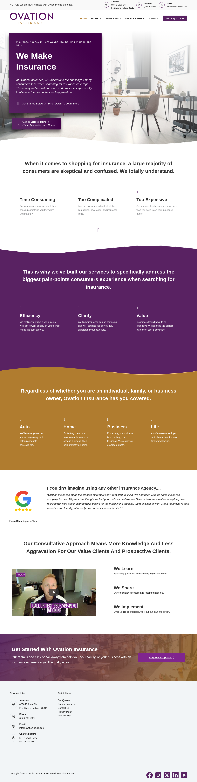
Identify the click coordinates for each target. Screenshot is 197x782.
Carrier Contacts (66, 704)
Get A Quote (175, 18)
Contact (153, 18)
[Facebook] (149, 775)
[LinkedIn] (175, 775)
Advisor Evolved (67, 773)
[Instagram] (158, 775)
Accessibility (64, 715)
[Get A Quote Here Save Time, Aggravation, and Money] (36, 123)
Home (83, 18)
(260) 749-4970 (150, 6)
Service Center (134, 18)
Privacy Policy (65, 712)
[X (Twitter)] (167, 775)
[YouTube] (184, 775)
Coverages (114, 18)
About (96, 18)
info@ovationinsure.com (177, 6)
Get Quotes (64, 700)
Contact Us (63, 708)
